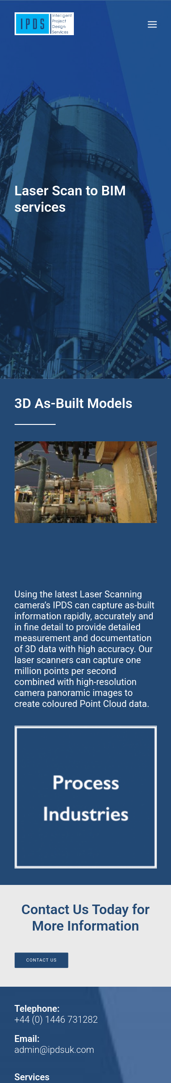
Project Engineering (53, 848)
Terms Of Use (42, 886)
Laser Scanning (45, 837)
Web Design (47, 1048)
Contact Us (41, 698)
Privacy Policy (42, 897)
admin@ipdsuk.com (54, 788)
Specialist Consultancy (60, 826)
